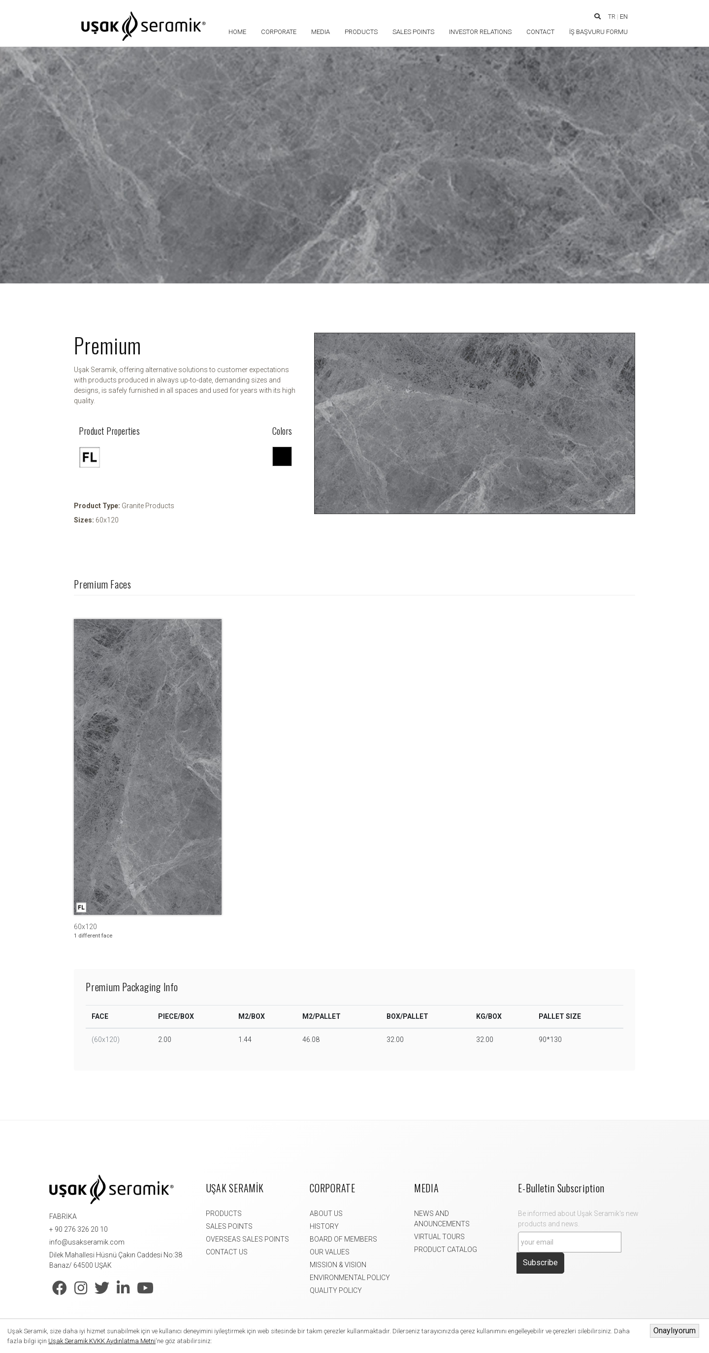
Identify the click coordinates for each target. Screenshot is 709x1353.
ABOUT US (326, 1213)
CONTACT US (227, 1252)
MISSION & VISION (338, 1265)
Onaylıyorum (674, 1330)
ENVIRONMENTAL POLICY (350, 1278)
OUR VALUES (330, 1252)
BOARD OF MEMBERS (343, 1239)
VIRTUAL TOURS (439, 1237)
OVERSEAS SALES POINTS (247, 1239)
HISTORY (324, 1226)
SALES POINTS (229, 1226)
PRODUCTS (224, 1213)
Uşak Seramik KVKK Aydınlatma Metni (102, 1341)
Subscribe (540, 1262)
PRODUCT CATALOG (445, 1249)
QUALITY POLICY (336, 1290)
